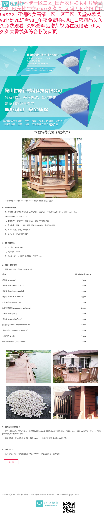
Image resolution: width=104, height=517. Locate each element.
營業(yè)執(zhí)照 (72, 494)
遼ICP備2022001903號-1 (53, 494)
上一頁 (11, 462)
